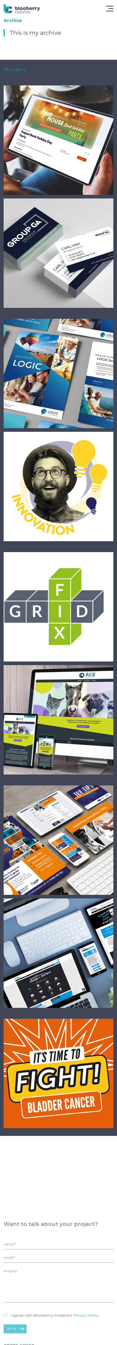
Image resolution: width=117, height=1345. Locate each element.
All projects (14, 70)
